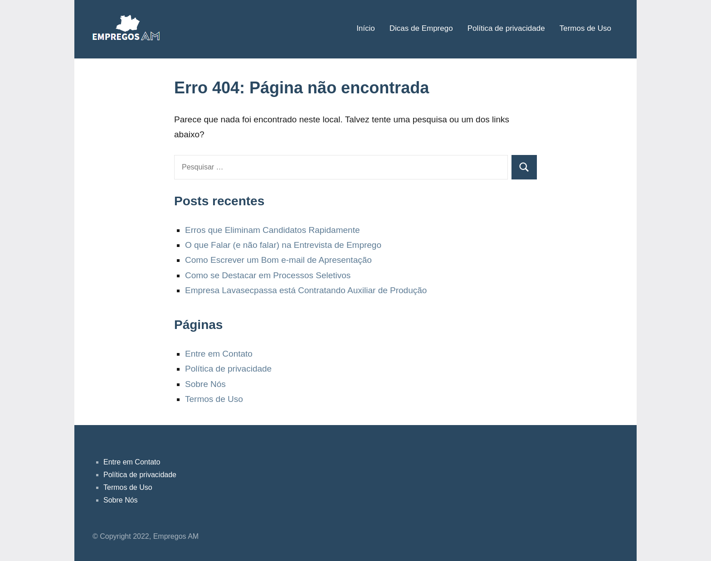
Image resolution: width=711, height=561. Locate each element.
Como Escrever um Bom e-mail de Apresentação (278, 260)
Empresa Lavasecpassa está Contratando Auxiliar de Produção (306, 290)
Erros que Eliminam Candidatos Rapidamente (272, 230)
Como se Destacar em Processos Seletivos (268, 275)
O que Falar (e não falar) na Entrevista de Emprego (283, 245)
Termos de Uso (585, 28)
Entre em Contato (219, 353)
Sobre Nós (205, 384)
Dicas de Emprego (421, 28)
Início (365, 28)
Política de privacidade (506, 28)
